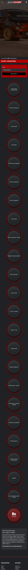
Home (2, 566)
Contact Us (17, 567)
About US (17, 566)
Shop (2, 567)
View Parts (14, 73)
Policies (17, 569)
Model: (3, 67)
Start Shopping (12, 58)
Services (3, 569)
